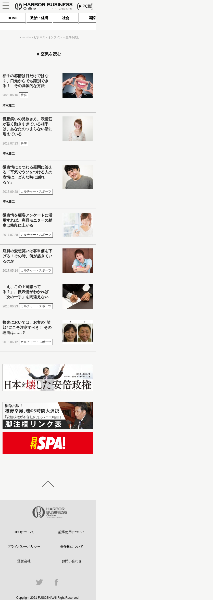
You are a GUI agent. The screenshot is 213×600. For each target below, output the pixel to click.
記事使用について (71, 532)
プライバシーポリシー (24, 546)
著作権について (71, 546)
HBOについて (24, 532)
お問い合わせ (72, 561)
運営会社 (24, 561)
